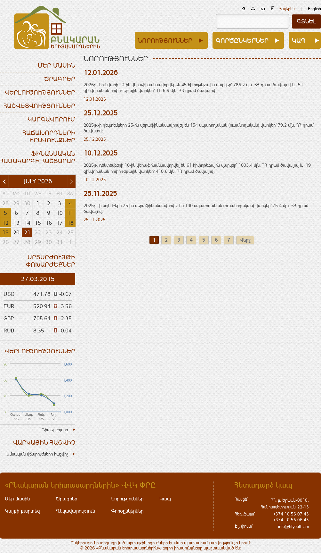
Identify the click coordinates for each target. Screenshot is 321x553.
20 (16, 232)
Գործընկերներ (242, 40)
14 (27, 223)
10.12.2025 (100, 153)
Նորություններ (165, 40)
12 (5, 223)
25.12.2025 (100, 113)
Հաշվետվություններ (39, 105)
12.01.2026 (100, 72)
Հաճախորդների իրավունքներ (49, 136)
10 (59, 213)
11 (70, 213)
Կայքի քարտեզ (22, 511)
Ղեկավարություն (75, 511)
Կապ (299, 40)
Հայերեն (287, 8)
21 (27, 232)
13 (16, 223)
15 (38, 223)
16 (48, 223)
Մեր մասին (56, 65)
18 (70, 223)
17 (59, 223)
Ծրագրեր (59, 78)
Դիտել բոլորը (55, 429)
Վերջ (245, 240)
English (314, 8)
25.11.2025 (100, 193)
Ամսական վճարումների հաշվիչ (37, 454)
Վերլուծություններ (40, 92)
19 (5, 232)
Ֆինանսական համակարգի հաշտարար (37, 157)
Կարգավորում (51, 119)
